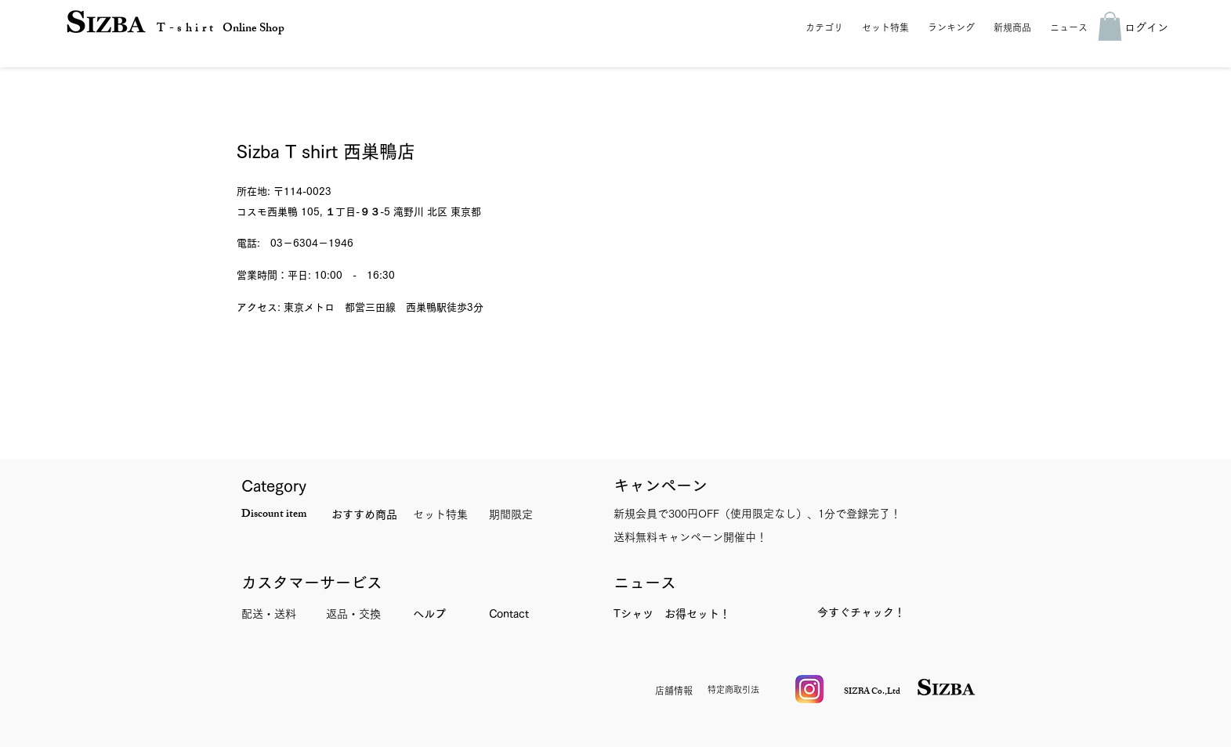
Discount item (273, 515)
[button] (826, 27)
